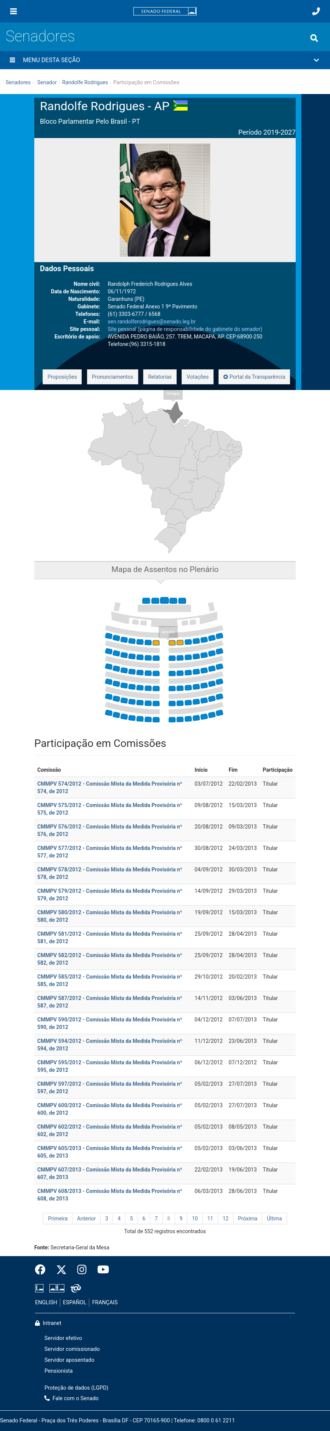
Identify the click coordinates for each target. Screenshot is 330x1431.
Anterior (86, 1219)
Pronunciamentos (112, 377)
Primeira (57, 1219)
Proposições (62, 377)
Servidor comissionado (72, 1349)
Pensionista (58, 1371)
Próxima (248, 1219)
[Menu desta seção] (12, 60)
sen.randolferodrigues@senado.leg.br (152, 322)
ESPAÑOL (74, 1302)
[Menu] (13, 11)
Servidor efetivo (63, 1338)
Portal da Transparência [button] (254, 377)
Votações (197, 377)
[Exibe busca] (314, 38)
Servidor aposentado (69, 1360)
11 (210, 1219)
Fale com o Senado (71, 1398)
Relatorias (160, 377)
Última (274, 1219)
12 (226, 1219)
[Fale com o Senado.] (316, 11)
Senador (47, 82)
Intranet (48, 1323)
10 (195, 1219)
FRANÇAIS (105, 1302)
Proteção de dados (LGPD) (76, 1388)
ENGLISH (46, 1302)
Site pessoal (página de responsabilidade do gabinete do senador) (185, 329)
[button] (165, 60)
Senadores (40, 36)
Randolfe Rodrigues (85, 82)
